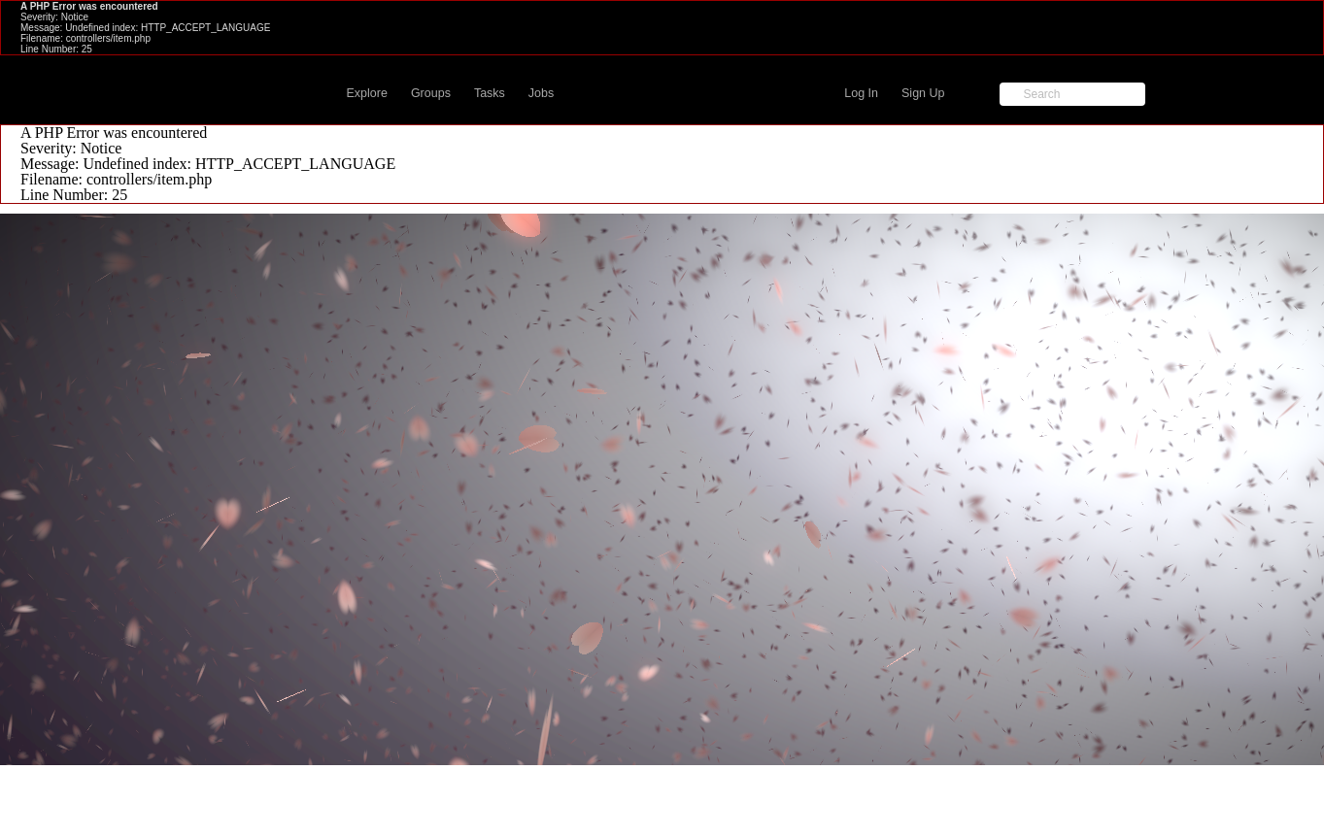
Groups (431, 93)
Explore (367, 93)
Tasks (489, 93)
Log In (861, 93)
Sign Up (922, 93)
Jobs (541, 93)
